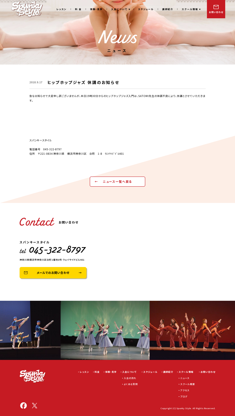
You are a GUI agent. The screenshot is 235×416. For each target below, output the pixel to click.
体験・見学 (96, 9)
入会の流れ (130, 378)
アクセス (185, 390)
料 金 (78, 9)
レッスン (61, 9)
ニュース (185, 378)
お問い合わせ (216, 12)
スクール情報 (190, 9)
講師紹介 (167, 9)
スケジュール (146, 9)
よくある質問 (131, 384)
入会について (119, 9)
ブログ (183, 396)
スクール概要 (187, 384)
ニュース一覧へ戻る (117, 181)
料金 (97, 371)
